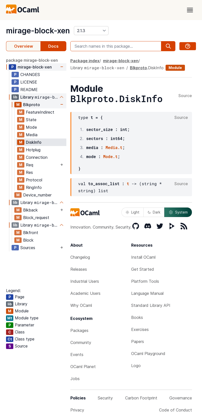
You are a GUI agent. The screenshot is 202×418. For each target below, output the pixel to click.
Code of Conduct (175, 409)
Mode (31, 127)
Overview (23, 46)
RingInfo (34, 187)
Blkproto (31, 104)
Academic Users (85, 293)
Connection (36, 157)
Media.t (114, 147)
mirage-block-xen (38, 30)
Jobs (75, 378)
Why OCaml (81, 305)
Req (29, 164)
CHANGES (30, 74)
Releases (78, 269)
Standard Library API (150, 305)
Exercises (140, 329)
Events (76, 354)
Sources (27, 247)
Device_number (37, 194)
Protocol (34, 179)
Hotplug (33, 149)
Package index (84, 60)
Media (31, 134)
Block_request (36, 217)
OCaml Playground (148, 353)
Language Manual (147, 293)
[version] (91, 30)
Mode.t (110, 156)
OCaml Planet (83, 366)
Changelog (80, 257)
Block (28, 240)
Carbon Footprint (141, 397)
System (178, 212)
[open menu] (190, 10)
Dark (154, 212)
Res (29, 172)
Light (132, 212)
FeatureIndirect (40, 112)
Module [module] (175, 67)
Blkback (30, 210)
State (31, 119)
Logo (136, 365)
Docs (53, 46)
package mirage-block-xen (32, 60)
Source (185, 96)
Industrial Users (84, 281)
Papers (137, 341)
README (29, 89)
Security (105, 397)
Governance (180, 397)
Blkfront (30, 232)
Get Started (142, 269)
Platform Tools (145, 281)
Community (80, 342)
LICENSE (28, 82)
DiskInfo (33, 142)
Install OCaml (143, 257)
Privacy (77, 409)
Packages (79, 330)
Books (137, 317)
